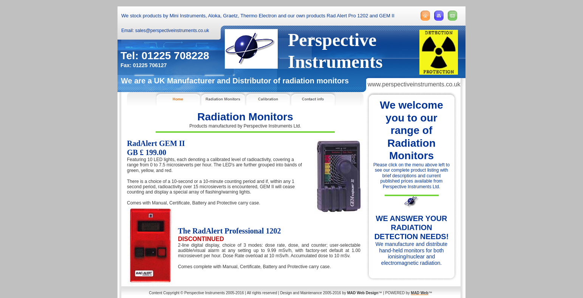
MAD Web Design (363, 293)
